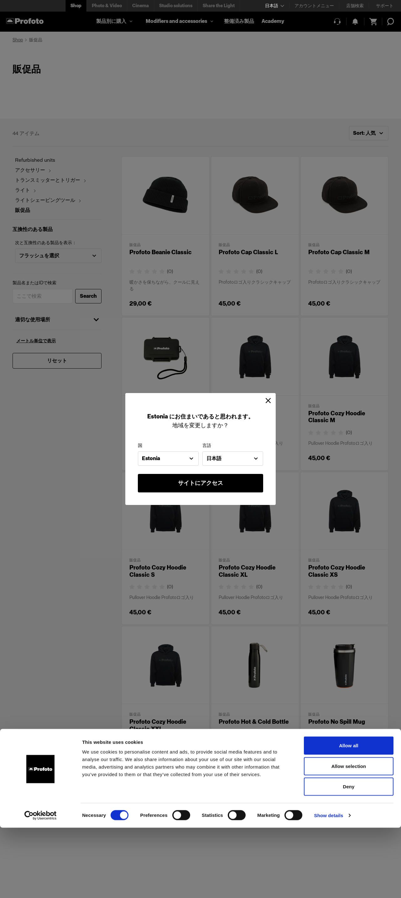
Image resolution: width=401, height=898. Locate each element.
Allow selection (348, 836)
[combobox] (168, 458)
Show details (328, 885)
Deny (348, 856)
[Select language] (274, 6)
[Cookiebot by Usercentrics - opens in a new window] (40, 885)
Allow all (348, 815)
